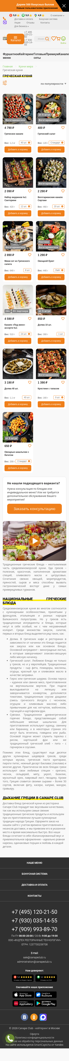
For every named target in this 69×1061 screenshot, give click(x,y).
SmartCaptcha (42, 1044)
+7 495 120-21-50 (28, 34)
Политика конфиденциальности (34, 1037)
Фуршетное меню (11, 56)
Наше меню (34, 862)
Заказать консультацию (34, 508)
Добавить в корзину (18, 149)
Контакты (45, 23)
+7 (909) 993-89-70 (34, 929)
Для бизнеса (21, 26)
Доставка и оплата (23, 19)
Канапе (64, 54)
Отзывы (30, 23)
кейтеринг (41, 1028)
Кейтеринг (26, 54)
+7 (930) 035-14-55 (34, 920)
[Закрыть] (64, 6)
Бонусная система (48, 19)
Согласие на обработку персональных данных (34, 1041)
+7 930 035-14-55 (28, 42)
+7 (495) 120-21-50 (34, 912)
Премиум (52, 54)
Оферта (34, 1034)
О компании (57, 15)
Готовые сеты (40, 56)
